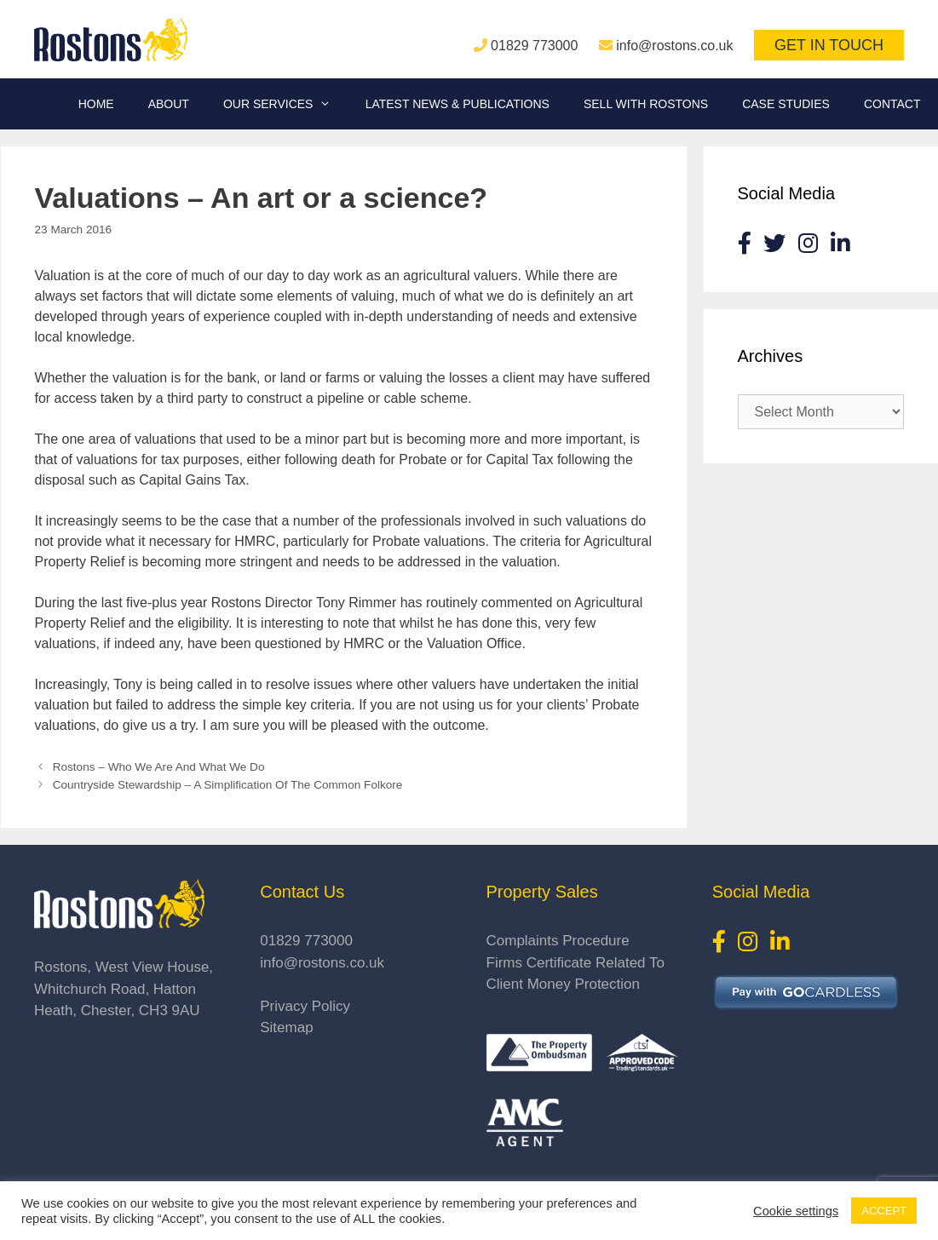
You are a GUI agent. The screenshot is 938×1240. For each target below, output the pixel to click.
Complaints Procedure (558, 941)
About (168, 104)
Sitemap (286, 1027)
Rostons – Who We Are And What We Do (159, 767)
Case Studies (786, 104)
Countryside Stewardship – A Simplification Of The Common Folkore (228, 784)
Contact (892, 104)
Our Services (285, 103)
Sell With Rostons (646, 104)
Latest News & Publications (457, 104)
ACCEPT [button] (883, 1210)
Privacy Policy (305, 1006)
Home (96, 104)
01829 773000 (534, 45)
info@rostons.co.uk (674, 45)
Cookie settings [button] (795, 1211)
